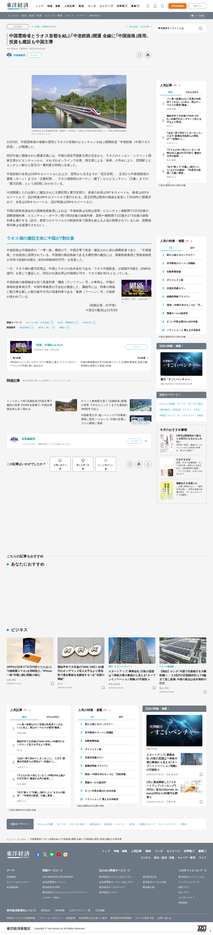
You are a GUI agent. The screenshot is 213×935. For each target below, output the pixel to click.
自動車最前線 (174, 271)
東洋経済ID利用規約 (121, 918)
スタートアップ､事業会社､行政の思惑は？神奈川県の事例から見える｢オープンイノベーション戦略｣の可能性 (131, 675)
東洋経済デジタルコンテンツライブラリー (64, 892)
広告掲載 (100, 910)
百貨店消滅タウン (176, 288)
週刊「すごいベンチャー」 (176, 379)
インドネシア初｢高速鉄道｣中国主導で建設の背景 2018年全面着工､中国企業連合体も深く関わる (29, 405)
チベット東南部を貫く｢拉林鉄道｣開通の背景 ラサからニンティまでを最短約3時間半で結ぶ (104, 405)
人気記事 (69, 6)
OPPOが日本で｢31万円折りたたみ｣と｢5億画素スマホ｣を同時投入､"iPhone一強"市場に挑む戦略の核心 (29, 671)
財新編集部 (19, 55)
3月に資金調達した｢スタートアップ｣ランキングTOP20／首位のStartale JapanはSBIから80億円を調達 (162, 790)
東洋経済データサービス (112, 887)
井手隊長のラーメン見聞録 (181, 263)
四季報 (121, 6)
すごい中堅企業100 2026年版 (182, 321)
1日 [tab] (170, 247)
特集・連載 (53, 6)
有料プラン (184, 887)
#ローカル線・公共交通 (37, 322)
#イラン (187, 409)
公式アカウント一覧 (80, 910)
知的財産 (70, 918)
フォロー (34, 55)
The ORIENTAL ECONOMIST (58, 877)
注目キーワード (168, 394)
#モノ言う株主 (195, 403)
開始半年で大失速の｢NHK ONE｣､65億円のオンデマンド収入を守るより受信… (184, 118)
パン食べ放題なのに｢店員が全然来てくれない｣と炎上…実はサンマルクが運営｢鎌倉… (184, 101)
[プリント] (147, 55)
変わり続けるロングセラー (181, 255)
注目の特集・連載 (170, 346)
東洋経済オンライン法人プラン (115, 877)
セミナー (105, 6)
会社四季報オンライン (54, 882)
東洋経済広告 (150, 877)
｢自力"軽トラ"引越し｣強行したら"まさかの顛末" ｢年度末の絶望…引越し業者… (184, 169)
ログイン (197, 6)
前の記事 (133, 26)
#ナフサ (181, 403)
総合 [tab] (170, 92)
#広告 (197, 409)
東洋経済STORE (51, 887)
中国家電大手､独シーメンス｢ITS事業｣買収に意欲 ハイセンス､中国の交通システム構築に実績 (104, 419)
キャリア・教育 (54, 15)
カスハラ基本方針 (144, 918)
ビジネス (13, 15)
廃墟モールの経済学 (177, 313)
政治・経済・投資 (32, 15)
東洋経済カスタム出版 (154, 882)
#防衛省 (176, 409)
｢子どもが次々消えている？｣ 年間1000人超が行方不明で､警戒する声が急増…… (184, 152)
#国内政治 (164, 409)
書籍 (133, 6)
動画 (81, 6)
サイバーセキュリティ (18, 882)
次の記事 (145, 26)
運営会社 (45, 910)
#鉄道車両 (24, 327)
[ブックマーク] (139, 55)
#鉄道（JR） (44, 327)
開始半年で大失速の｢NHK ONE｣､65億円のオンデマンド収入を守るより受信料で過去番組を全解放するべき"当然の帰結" (81, 673)
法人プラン (184, 892)
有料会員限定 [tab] (192, 92)
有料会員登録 (178, 6)
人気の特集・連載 (172, 241)
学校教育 (11, 877)
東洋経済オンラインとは (171, 28)
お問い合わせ (164, 918)
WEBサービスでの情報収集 (21, 918)
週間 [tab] (192, 248)
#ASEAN (87, 322)
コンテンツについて (189, 882)
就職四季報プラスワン (178, 296)
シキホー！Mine (50, 897)
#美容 (200, 415)
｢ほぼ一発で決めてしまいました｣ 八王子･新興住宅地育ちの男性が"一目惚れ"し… (184, 135)
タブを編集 (199, 15)
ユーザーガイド (186, 897)
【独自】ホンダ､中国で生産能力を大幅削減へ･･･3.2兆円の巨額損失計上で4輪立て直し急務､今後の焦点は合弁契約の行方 (182, 677)
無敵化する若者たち (186, 483)
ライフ (70, 15)
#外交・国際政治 (66, 322)
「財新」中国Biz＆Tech (48, 345)
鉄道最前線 (12, 887)
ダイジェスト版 (175, 280)
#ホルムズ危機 (167, 403)
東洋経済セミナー (108, 892)
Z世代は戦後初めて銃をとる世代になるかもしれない (189, 438)
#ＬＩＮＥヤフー (186, 415)
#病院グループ (167, 415)
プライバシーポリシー (50, 918)
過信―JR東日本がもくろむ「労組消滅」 (185, 305)
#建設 (62, 327)
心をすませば (183, 459)
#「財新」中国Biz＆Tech (44, 26)
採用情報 (60, 910)
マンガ (92, 6)
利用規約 (183, 902)
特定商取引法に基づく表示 (93, 918)
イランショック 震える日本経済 (183, 330)
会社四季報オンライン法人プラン (116, 882)
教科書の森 (149, 887)
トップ (39, 6)
